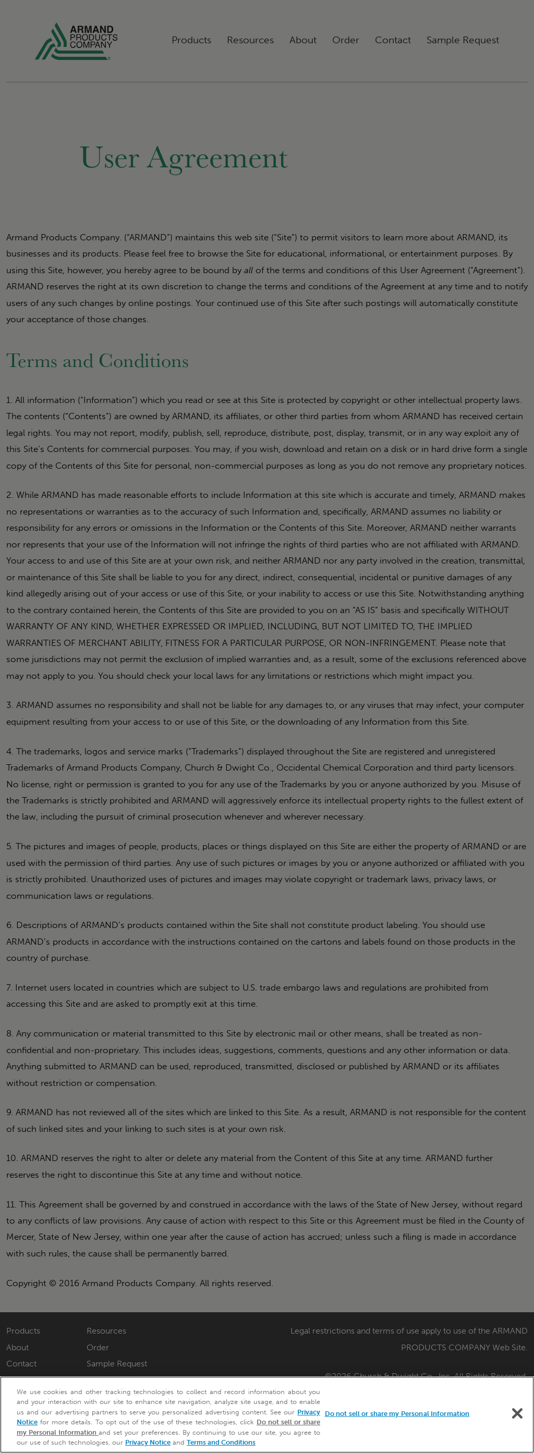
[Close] (517, 1413)
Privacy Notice (148, 1442)
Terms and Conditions (221, 1442)
